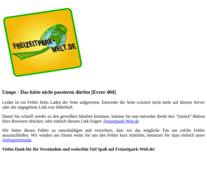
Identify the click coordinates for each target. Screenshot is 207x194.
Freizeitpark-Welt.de (121, 121)
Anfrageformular (16, 140)
